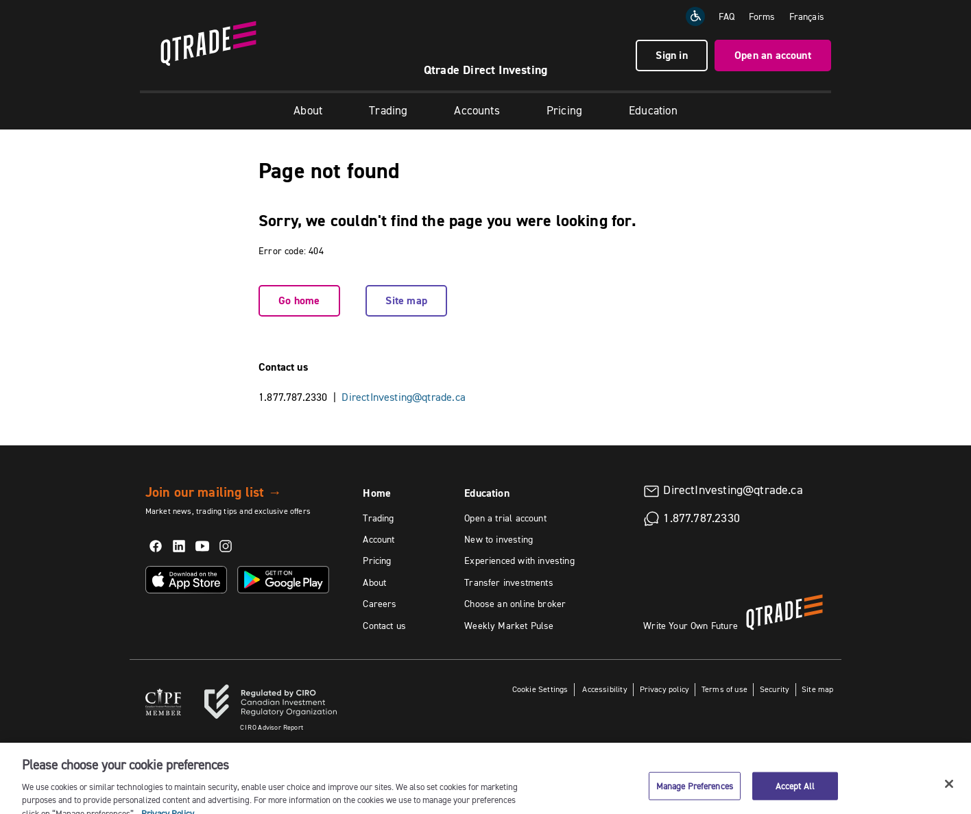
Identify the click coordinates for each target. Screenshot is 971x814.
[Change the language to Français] (806, 16)
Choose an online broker (515, 603)
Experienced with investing (519, 560)
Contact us (384, 625)
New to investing (498, 539)
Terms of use (724, 689)
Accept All (795, 793)
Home (377, 493)
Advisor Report (271, 727)
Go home (299, 300)
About (307, 110)
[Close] (949, 791)
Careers (379, 603)
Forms (762, 16)
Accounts (476, 110)
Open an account (772, 55)
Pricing (564, 110)
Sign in (671, 55)
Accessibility (603, 689)
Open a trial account (505, 518)
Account (378, 539)
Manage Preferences (694, 793)
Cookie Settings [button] (540, 689)
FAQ (727, 16)
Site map (406, 300)
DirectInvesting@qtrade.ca (403, 397)
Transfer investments (508, 582)
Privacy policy (665, 689)
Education (653, 110)
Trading (388, 110)
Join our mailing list (213, 492)
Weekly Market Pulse (508, 625)
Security (774, 689)
